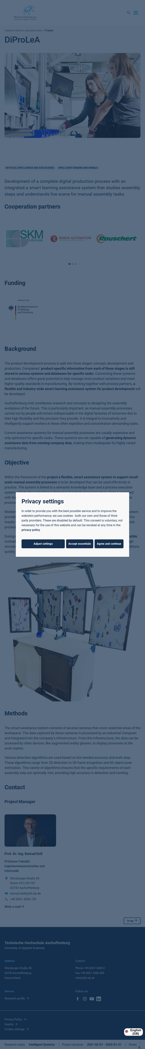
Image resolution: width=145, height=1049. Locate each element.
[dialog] (72, 524)
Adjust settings (43, 543)
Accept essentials (79, 543)
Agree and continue (109, 543)
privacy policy (31, 530)
